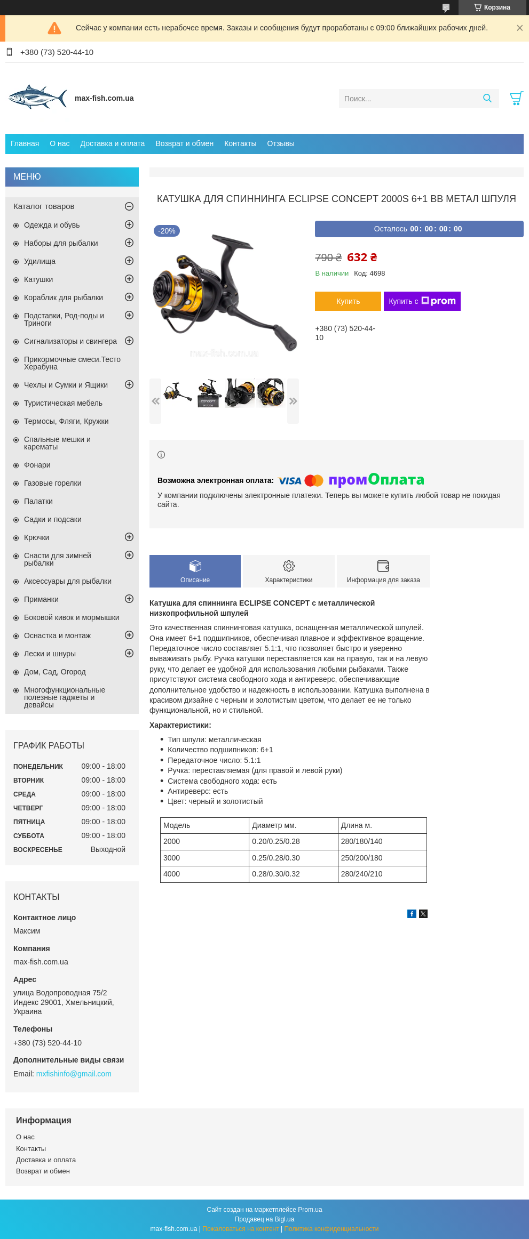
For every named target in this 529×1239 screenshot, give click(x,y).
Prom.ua (310, 1209)
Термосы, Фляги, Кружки (66, 421)
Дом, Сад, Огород (55, 671)
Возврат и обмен (184, 143)
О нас (59, 143)
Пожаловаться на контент (240, 1229)
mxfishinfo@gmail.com (74, 1073)
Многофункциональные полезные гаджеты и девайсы (64, 697)
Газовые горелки (52, 483)
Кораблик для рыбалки (63, 297)
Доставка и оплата (113, 143)
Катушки (38, 279)
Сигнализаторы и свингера (70, 341)
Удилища (40, 261)
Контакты (240, 143)
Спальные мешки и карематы (57, 443)
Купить (348, 301)
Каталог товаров (44, 206)
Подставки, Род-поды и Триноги (64, 319)
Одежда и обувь (52, 225)
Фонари (37, 465)
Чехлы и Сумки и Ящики (66, 385)
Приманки (41, 599)
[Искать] (487, 98)
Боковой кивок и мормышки (72, 617)
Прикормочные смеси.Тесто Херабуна (72, 363)
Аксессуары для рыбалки (68, 581)
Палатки (38, 501)
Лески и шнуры (50, 653)
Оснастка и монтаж (57, 635)
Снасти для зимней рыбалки (57, 559)
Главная (25, 143)
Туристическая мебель (63, 403)
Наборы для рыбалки (61, 243)
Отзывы (281, 143)
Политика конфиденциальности (331, 1229)
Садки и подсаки (53, 519)
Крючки (36, 537)
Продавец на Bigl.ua (265, 1219)
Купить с (422, 301)
